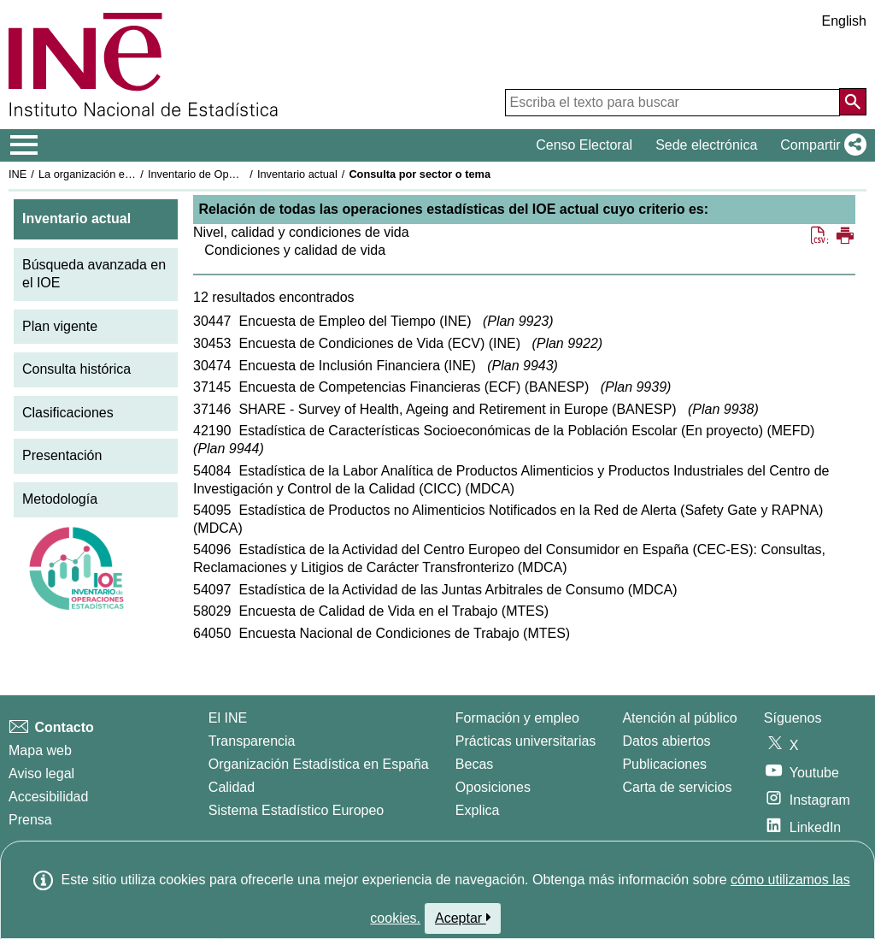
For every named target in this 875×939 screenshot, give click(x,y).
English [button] (844, 21)
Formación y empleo (517, 718)
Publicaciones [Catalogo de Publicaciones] (664, 764)
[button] (819, 145)
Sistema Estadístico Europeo (296, 810)
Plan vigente (59, 326)
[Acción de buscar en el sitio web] (852, 101)
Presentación (62, 455)
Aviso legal (41, 773)
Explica (477, 810)
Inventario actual (297, 174)
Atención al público (679, 718)
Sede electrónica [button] (706, 145)
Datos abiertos (666, 741)
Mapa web (40, 750)
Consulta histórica (76, 369)
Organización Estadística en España (318, 764)
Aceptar (462, 917)
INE (17, 174)
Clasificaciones (68, 412)
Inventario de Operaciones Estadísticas (243, 174)
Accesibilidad (48, 796)
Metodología (59, 499)
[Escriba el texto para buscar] (672, 102)
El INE (227, 718)
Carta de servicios (676, 787)
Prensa (30, 819)
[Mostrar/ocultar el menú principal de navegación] (24, 145)
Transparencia (252, 741)
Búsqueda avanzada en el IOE (94, 273)
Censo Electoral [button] (584, 145)
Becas (474, 764)
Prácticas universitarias (525, 741)
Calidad (231, 787)
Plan (518, 321)
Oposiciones (493, 787)
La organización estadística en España (132, 174)
